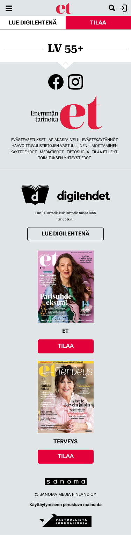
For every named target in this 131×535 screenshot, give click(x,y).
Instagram (75, 82)
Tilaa (98, 22)
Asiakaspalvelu (64, 140)
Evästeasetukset (28, 140)
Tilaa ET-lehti (105, 152)
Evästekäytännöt (100, 140)
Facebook (56, 82)
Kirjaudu (122, 8)
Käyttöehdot (23, 152)
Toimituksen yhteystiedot (64, 158)
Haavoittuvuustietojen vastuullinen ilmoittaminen (65, 145)
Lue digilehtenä (33, 22)
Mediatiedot (52, 152)
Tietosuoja (78, 152)
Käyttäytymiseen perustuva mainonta (65, 504)
